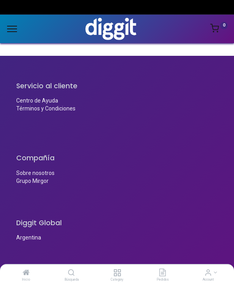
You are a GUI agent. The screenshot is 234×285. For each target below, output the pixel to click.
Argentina (28, 237)
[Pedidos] (162, 273)
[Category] (117, 273)
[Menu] (12, 29)
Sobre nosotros (35, 173)
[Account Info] (208, 273)
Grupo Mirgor (32, 181)
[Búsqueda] (71, 273)
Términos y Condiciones (45, 108)
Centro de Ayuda (37, 100)
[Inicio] (26, 273)
